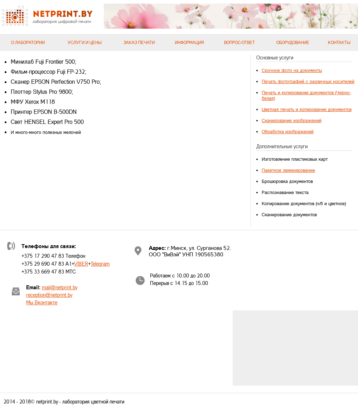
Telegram (100, 264)
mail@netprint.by (59, 287)
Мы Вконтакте (41, 302)
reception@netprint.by (49, 295)
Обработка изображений (288, 131)
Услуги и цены (85, 42)
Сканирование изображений (291, 120)
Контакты (339, 42)
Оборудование (292, 42)
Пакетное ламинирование (288, 170)
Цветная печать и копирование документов (307, 109)
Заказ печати (139, 42)
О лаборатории (28, 42)
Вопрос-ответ (239, 42)
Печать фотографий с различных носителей (308, 81)
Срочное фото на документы (292, 70)
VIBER (81, 264)
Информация (189, 42)
